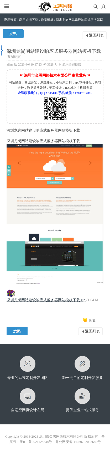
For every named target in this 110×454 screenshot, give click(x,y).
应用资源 (10, 20)
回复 (92, 320)
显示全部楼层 (71, 64)
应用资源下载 (28, 20)
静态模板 (47, 20)
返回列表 (96, 35)
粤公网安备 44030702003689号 (78, 442)
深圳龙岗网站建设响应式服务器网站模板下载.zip (46, 300)
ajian (10, 64)
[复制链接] (14, 57)
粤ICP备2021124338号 (36, 442)
